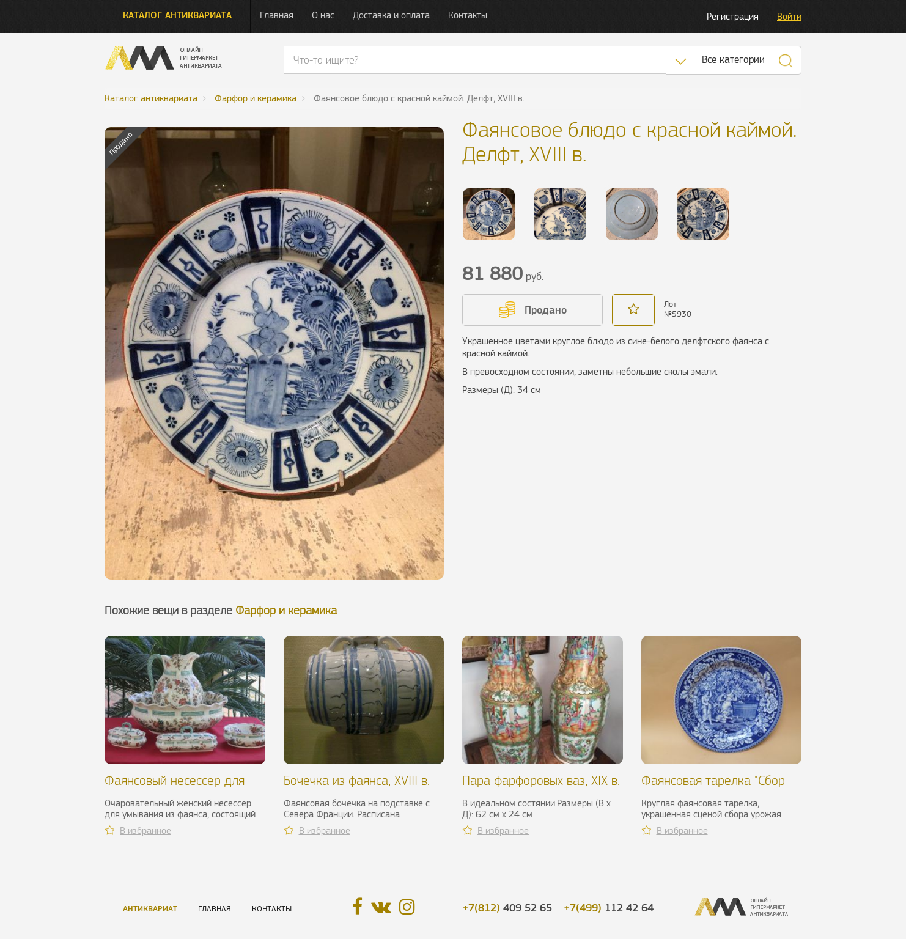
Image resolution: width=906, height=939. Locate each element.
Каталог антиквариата (177, 15)
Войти (789, 16)
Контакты (467, 15)
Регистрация (733, 16)
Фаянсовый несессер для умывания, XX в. (175, 787)
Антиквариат (150, 908)
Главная (276, 15)
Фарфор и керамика (286, 610)
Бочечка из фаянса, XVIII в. (357, 780)
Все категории (733, 59)
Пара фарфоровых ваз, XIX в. (541, 780)
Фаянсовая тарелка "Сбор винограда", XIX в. (713, 787)
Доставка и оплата (391, 15)
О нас (323, 15)
